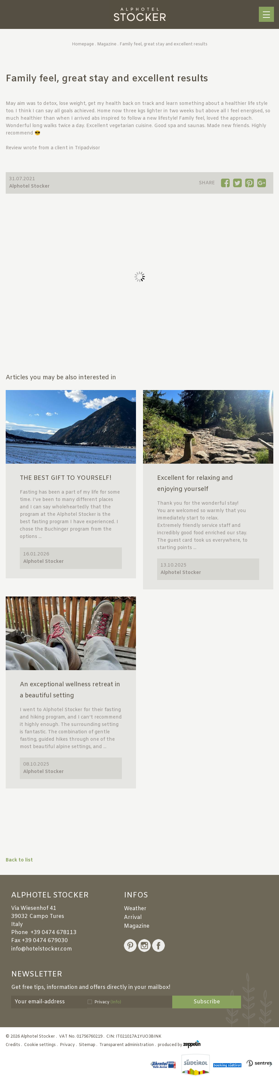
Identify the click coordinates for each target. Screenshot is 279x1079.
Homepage (83, 44)
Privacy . (69, 1045)
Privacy (107, 1002)
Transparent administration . (128, 1045)
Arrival (133, 917)
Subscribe (206, 1001)
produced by (179, 1045)
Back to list (19, 860)
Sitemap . (88, 1045)
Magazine (107, 44)
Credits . (14, 1045)
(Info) (115, 1002)
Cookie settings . (41, 1045)
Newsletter (36, 974)
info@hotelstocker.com (41, 949)
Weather (135, 908)
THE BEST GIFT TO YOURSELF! (65, 478)
